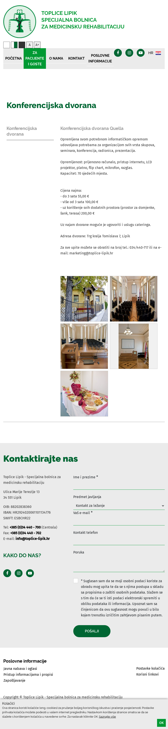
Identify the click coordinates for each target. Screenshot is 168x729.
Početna (13, 58)
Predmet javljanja (87, 497)
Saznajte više (107, 716)
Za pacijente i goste (34, 58)
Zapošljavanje (14, 680)
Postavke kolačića (150, 668)
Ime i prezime (85, 476)
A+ (37, 45)
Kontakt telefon (85, 532)
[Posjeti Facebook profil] (7, 573)
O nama (56, 58)
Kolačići (8, 703)
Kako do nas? (22, 555)
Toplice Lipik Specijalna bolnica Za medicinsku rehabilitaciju (82, 20)
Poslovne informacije (100, 58)
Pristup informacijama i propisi (28, 674)
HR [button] (154, 53)
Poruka (78, 552)
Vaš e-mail (83, 512)
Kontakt (76, 58)
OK (161, 723)
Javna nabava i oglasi (20, 669)
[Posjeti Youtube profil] (30, 573)
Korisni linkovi (147, 674)
